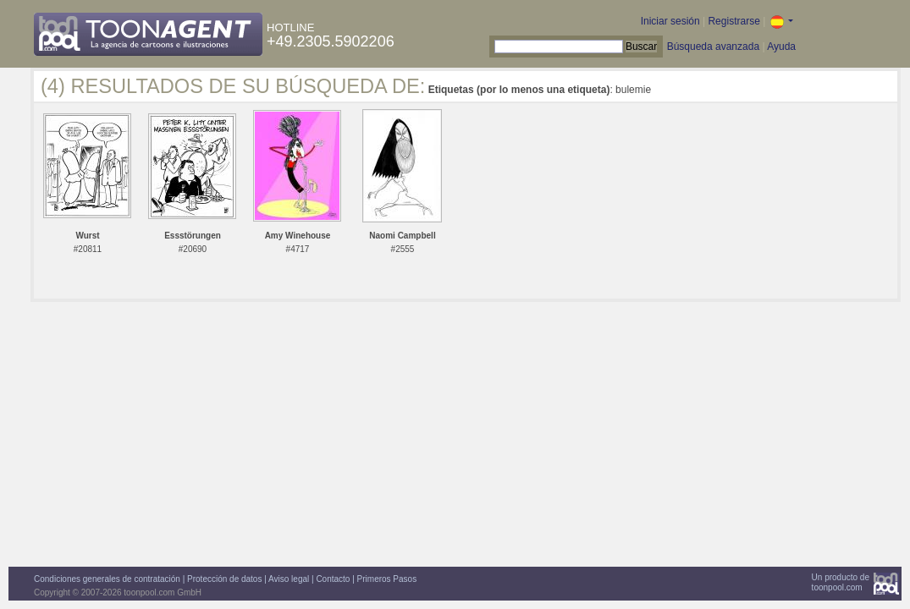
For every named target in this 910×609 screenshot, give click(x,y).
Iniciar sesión (670, 21)
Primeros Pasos (387, 579)
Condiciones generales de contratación (107, 579)
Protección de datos (224, 579)
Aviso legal (288, 579)
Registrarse (733, 21)
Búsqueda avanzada (713, 46)
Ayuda (781, 46)
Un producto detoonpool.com (840, 582)
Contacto (333, 579)
